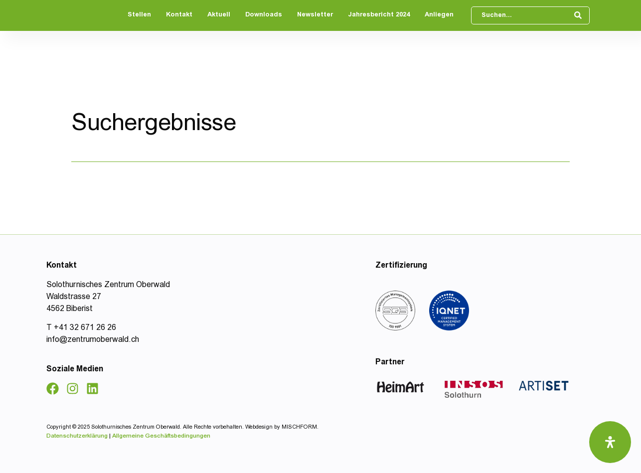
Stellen (139, 15)
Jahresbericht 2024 (379, 15)
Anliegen (439, 15)
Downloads (263, 15)
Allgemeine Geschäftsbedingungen (161, 436)
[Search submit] (579, 15)
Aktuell (218, 15)
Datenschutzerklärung (77, 436)
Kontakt (179, 15)
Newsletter (315, 15)
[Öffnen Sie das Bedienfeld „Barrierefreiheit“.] (610, 442)
